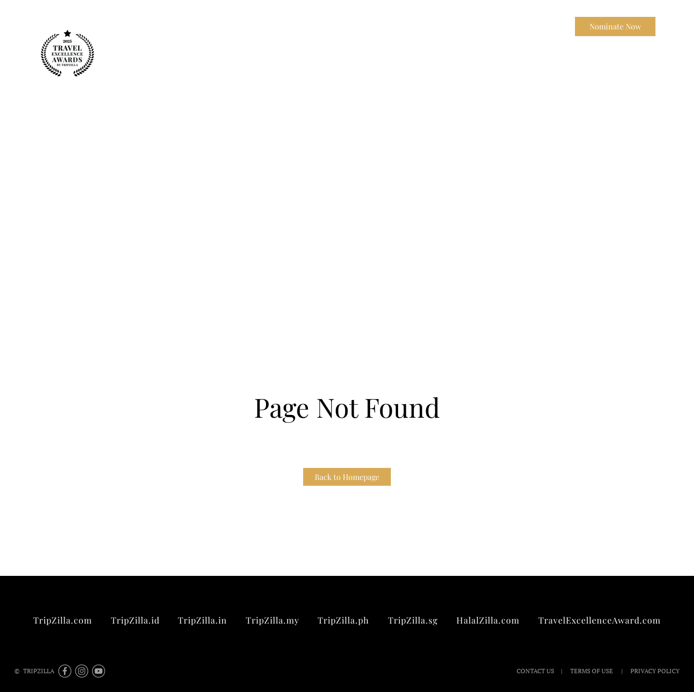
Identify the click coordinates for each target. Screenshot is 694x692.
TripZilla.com (62, 620)
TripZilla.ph (343, 620)
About (379, 26)
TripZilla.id (135, 620)
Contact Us (541, 26)
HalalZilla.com (488, 620)
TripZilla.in (202, 620)
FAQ (455, 26)
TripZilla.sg (413, 620)
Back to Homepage (347, 477)
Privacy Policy (654, 670)
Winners (418, 26)
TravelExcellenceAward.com (599, 620)
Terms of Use (591, 670)
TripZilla (492, 26)
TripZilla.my (272, 620)
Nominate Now (615, 26)
